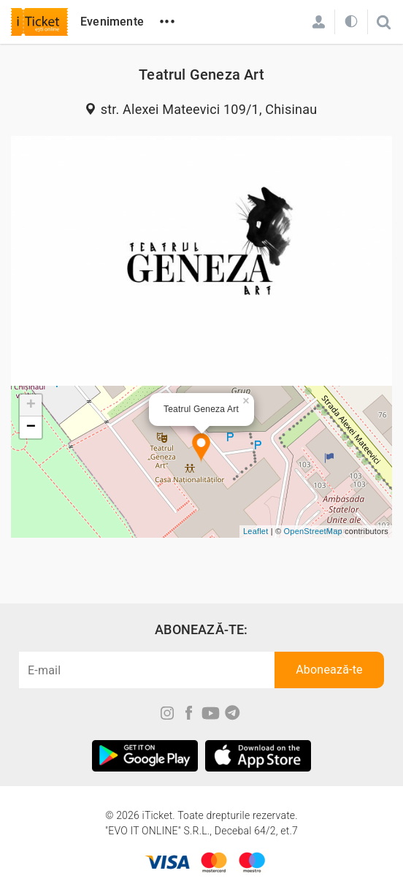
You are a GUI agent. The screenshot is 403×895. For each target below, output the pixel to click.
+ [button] (31, 405)
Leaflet (255, 531)
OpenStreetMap (313, 531)
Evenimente (112, 21)
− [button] (31, 427)
